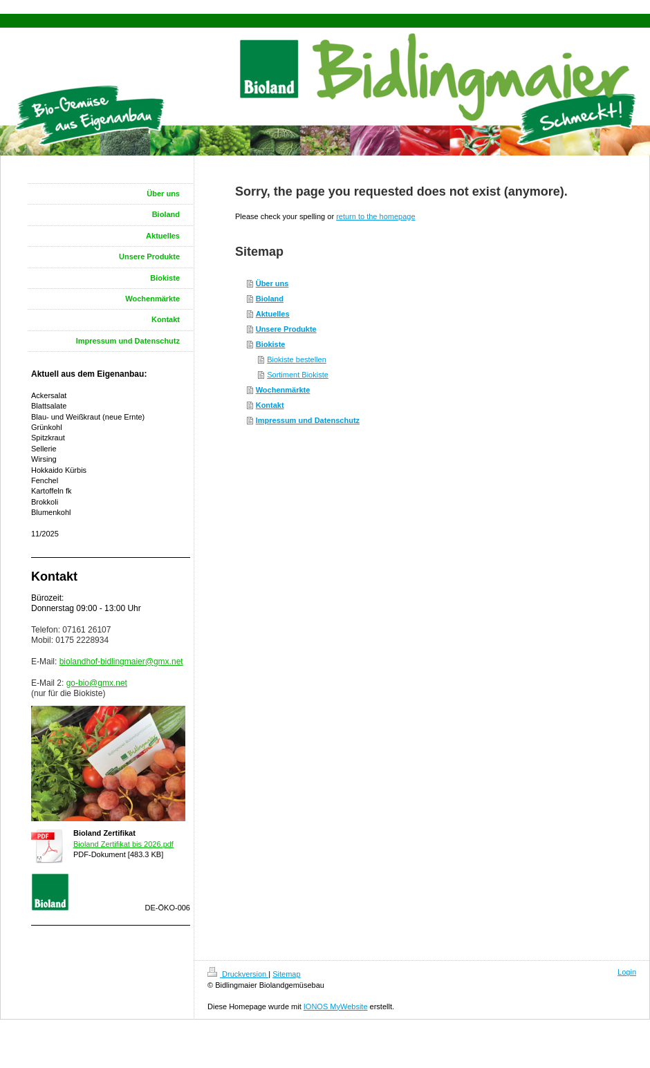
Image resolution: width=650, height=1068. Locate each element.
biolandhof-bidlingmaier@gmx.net (121, 661)
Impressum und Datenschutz (308, 420)
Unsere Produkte (286, 329)
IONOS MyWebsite (336, 1006)
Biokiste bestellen (296, 359)
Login (627, 972)
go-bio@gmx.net (96, 683)
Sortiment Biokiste (297, 375)
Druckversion (237, 974)
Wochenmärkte (283, 390)
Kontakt (270, 405)
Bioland (270, 298)
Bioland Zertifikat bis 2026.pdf (123, 844)
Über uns (272, 283)
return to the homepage (375, 216)
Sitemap (286, 974)
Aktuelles (273, 314)
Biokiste (271, 344)
